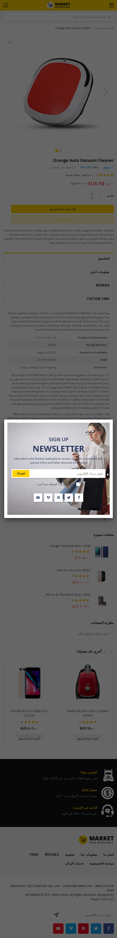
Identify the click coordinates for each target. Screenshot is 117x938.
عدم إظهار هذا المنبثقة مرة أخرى (55, 484)
